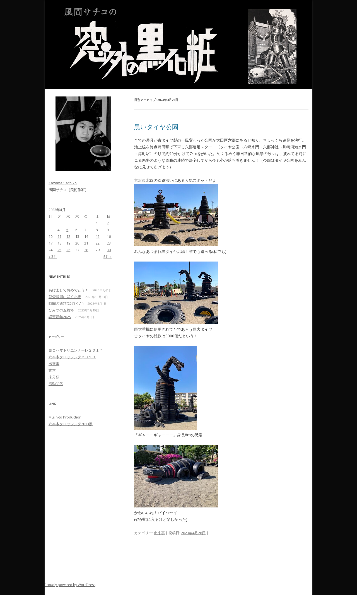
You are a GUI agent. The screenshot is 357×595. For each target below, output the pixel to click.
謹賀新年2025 (60, 316)
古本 (52, 370)
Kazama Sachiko (63, 182)
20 (77, 243)
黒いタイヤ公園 (156, 126)
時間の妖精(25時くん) (66, 303)
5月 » (107, 256)
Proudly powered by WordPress (70, 584)
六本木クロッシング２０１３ (72, 356)
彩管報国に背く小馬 (65, 296)
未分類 (54, 376)
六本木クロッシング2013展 (71, 423)
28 (86, 249)
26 (68, 249)
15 (98, 236)
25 (59, 249)
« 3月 (53, 256)
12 (68, 236)
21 (86, 243)
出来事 (159, 532)
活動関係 (56, 383)
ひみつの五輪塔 (61, 310)
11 (59, 236)
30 (109, 249)
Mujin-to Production (65, 417)
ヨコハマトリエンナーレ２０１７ (76, 350)
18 (59, 243)
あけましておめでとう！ (68, 289)
